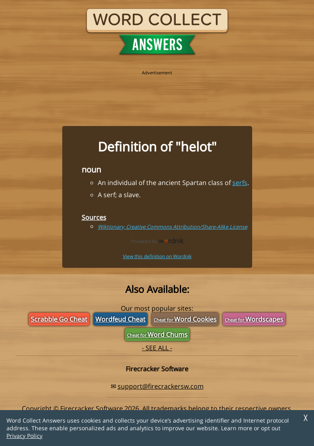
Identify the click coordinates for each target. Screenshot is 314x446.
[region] (157, 94)
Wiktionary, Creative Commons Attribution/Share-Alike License (172, 226)
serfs (239, 182)
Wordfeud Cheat (120, 319)
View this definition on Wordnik (157, 256)
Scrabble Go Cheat (59, 319)
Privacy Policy (24, 436)
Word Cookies (185, 319)
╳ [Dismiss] (305, 418)
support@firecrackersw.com (161, 386)
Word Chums (157, 334)
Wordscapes (254, 319)
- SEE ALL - (157, 347)
